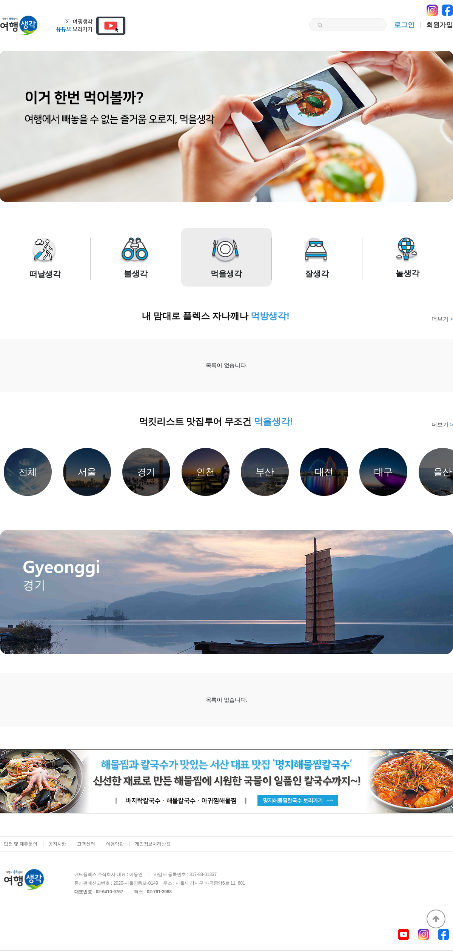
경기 (146, 471)
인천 (205, 471)
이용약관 (115, 844)
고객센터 (86, 844)
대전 (324, 471)
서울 (87, 471)
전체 (27, 471)
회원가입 (439, 25)
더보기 (442, 319)
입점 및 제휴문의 (20, 844)
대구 (383, 471)
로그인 (404, 25)
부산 (265, 471)
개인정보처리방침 (152, 844)
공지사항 (57, 844)
